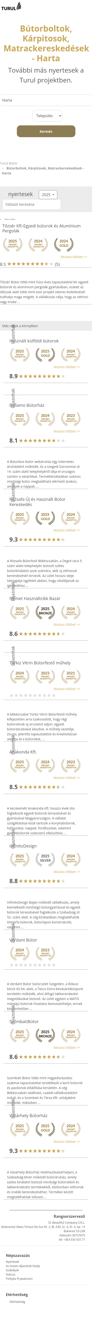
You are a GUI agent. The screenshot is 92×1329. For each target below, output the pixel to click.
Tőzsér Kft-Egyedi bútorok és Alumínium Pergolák (41, 228)
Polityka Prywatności (19, 1279)
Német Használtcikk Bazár (34, 598)
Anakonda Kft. (23, 752)
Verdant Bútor (23, 940)
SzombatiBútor (24, 1021)
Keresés (46, 131)
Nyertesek (12, 1262)
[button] (43, 256)
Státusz (10, 1274)
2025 (47, 194)
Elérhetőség (17, 1302)
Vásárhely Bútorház (28, 1115)
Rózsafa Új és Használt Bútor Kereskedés (37, 501)
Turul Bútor (9, 163)
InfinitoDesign (23, 846)
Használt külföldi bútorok (34, 341)
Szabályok (12, 1270)
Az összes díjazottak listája (23, 1266)
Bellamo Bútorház (26, 405)
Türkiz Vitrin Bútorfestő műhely (39, 663)
